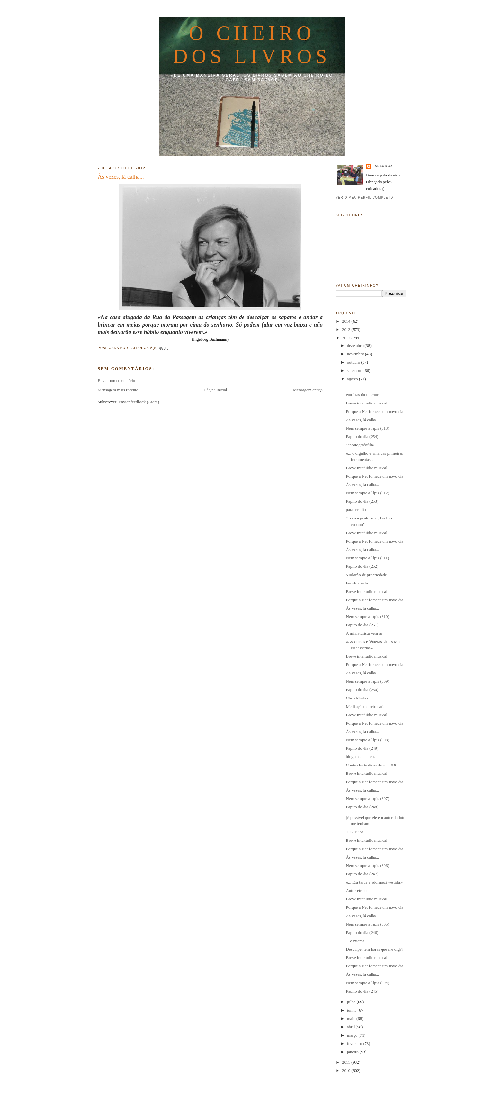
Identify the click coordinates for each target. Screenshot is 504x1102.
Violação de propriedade (366, 574)
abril (351, 1026)
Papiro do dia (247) (362, 873)
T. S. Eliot (354, 832)
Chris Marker (357, 698)
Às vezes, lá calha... (121, 177)
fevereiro (355, 1043)
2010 (346, 1070)
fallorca (383, 166)
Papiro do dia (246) (362, 932)
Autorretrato (356, 890)
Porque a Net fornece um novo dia (374, 411)
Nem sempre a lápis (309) (367, 681)
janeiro (353, 1052)
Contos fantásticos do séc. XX (371, 765)
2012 (346, 338)
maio (351, 1018)
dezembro (356, 345)
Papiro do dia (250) (362, 689)
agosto (353, 378)
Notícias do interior (362, 394)
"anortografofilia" (360, 444)
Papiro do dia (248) (362, 806)
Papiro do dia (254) (362, 436)
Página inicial (215, 389)
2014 (346, 321)
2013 (346, 329)
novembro (356, 353)
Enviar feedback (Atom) (139, 401)
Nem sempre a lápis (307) (367, 798)
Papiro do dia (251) (362, 624)
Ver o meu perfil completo (364, 197)
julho (352, 1001)
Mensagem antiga (308, 389)
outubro (354, 362)
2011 (346, 1062)
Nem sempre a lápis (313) (367, 428)
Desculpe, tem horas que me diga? (374, 949)
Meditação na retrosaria (365, 706)
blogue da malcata (361, 756)
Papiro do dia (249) (362, 748)
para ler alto (356, 509)
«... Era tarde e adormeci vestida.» (374, 882)
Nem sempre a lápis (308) (367, 739)
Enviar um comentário (116, 380)
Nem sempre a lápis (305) (367, 924)
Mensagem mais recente (118, 389)
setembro (355, 370)
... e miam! (355, 940)
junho (352, 1010)
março (353, 1035)
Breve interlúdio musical (366, 403)
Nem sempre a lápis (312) (367, 492)
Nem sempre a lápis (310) (367, 616)
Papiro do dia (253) (362, 501)
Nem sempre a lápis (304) (367, 982)
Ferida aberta (357, 583)
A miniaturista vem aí (364, 633)
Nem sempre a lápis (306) (367, 865)
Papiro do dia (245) (362, 991)
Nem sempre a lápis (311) (367, 558)
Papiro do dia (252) (362, 566)
